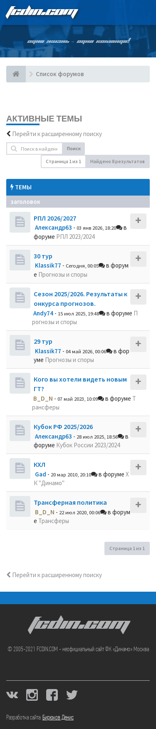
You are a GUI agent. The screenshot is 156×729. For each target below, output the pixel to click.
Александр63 (53, 227)
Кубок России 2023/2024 (88, 445)
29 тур (43, 341)
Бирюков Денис (58, 717)
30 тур (43, 256)
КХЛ (39, 464)
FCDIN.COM (41, 12)
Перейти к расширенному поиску (57, 134)
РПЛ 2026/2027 (55, 218)
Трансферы (53, 521)
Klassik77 (48, 265)
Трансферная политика (70, 502)
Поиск (74, 148)
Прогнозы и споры (62, 274)
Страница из (63, 161)
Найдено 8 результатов (117, 161)
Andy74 (43, 313)
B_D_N (43, 398)
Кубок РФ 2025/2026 (63, 426)
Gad (40, 474)
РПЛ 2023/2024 (75, 237)
